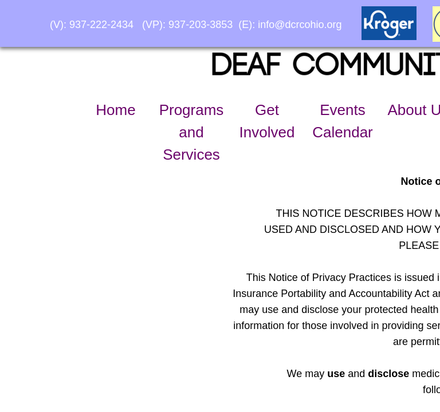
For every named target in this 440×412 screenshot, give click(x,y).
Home (115, 109)
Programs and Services (191, 132)
